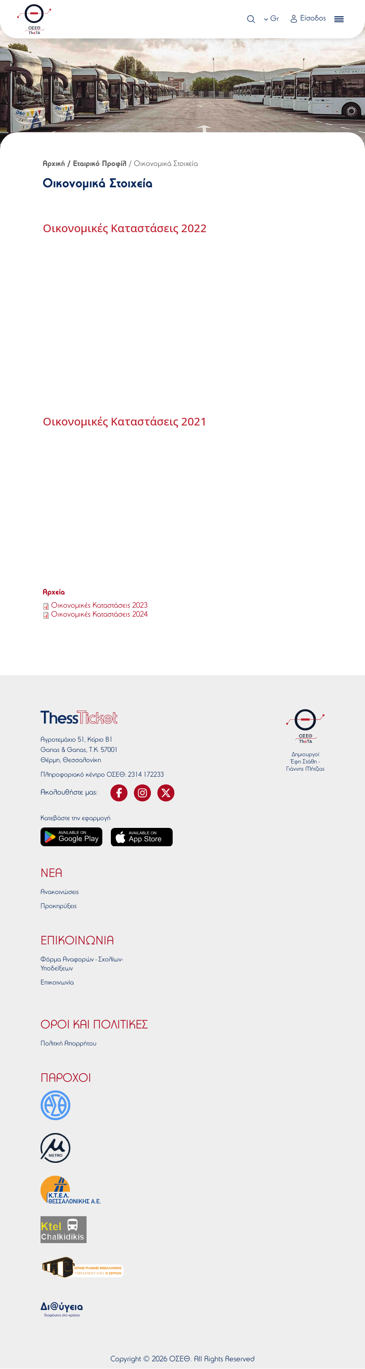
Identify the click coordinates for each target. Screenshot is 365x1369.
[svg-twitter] (166, 793)
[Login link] (308, 19)
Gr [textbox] (274, 19)
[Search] (251, 19)
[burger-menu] (339, 19)
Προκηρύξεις (59, 906)
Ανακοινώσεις (60, 892)
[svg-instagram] (142, 793)
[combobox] (272, 19)
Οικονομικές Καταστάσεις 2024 (99, 615)
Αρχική (54, 164)
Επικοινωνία (57, 982)
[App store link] (142, 837)
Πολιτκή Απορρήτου (68, 1043)
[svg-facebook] (119, 793)
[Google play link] (71, 836)
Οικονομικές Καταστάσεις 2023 (99, 606)
